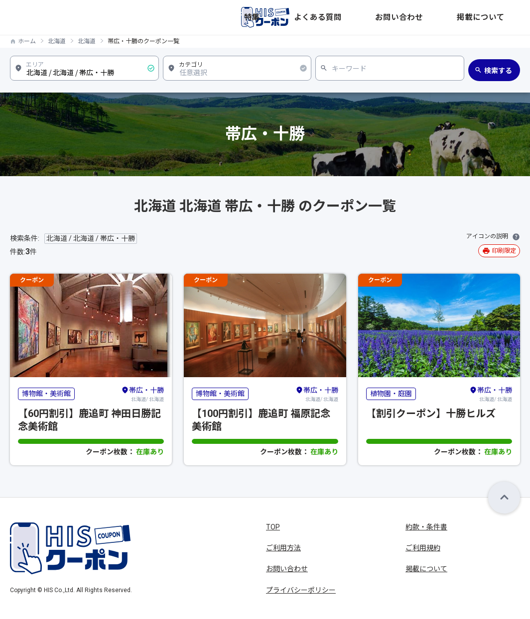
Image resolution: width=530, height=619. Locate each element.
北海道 (57, 41)
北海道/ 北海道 (142, 393)
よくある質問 (391, 17)
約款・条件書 (426, 527)
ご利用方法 (283, 548)
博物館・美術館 (46, 394)
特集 (352, 17)
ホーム (27, 41)
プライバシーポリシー (301, 590)
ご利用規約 (422, 548)
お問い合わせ (445, 17)
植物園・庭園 (391, 394)
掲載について (499, 17)
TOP (273, 527)
